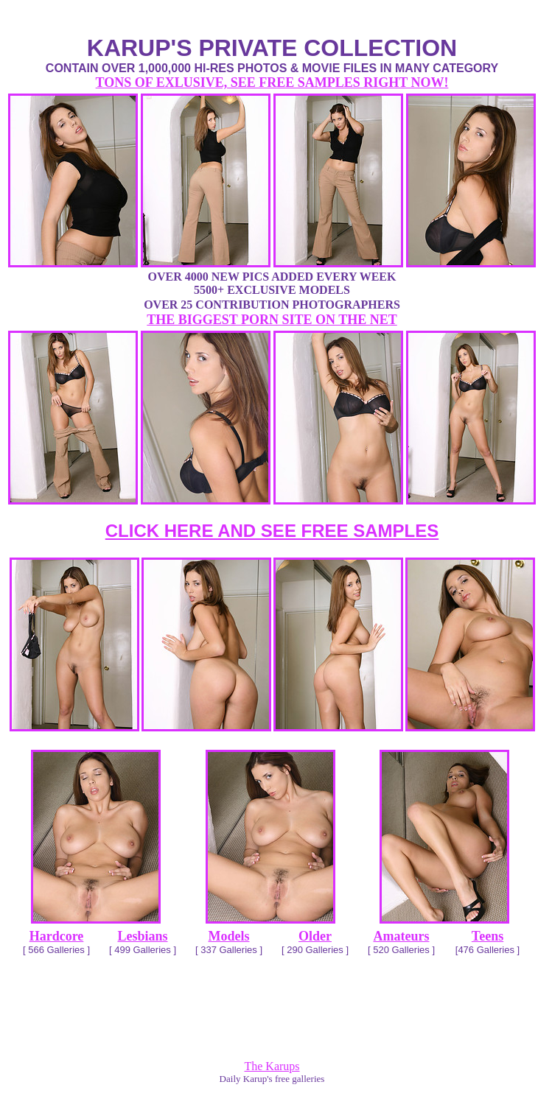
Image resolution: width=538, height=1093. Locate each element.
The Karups (271, 1066)
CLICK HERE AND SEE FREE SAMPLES (272, 531)
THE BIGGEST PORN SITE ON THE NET (271, 319)
